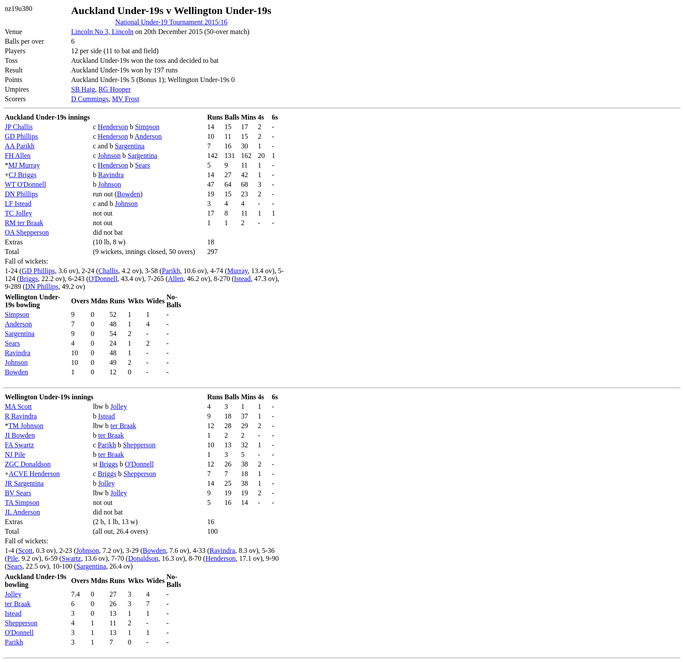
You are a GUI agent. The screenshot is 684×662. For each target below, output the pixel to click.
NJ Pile (15, 454)
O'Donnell (103, 278)
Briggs (28, 278)
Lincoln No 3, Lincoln (102, 31)
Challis (108, 270)
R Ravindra (21, 416)
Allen (176, 278)
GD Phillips (21, 136)
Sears (142, 165)
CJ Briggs (23, 174)
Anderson (148, 136)
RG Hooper (115, 89)
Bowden (128, 194)
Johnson (109, 155)
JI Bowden (20, 435)
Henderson (113, 126)
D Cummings (90, 99)
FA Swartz (19, 445)
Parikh (171, 270)
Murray (237, 270)
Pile (12, 558)
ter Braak (123, 425)
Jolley (118, 406)
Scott (25, 550)
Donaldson (143, 558)
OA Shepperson (27, 232)
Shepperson (139, 445)
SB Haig (83, 89)
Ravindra (111, 174)
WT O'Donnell (25, 184)
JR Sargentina (24, 483)
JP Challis (19, 126)
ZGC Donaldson (28, 464)
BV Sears (18, 493)
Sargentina (129, 146)
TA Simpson (22, 502)
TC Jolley (18, 213)
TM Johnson (25, 425)
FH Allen (18, 155)
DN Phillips (21, 194)
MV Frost (125, 99)
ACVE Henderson (34, 473)
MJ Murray (24, 165)
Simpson (147, 126)
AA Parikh (19, 146)
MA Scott (18, 406)
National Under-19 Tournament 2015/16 (171, 22)
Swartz (71, 558)
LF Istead (18, 203)
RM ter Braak (24, 222)
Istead (242, 278)
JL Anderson (22, 512)
